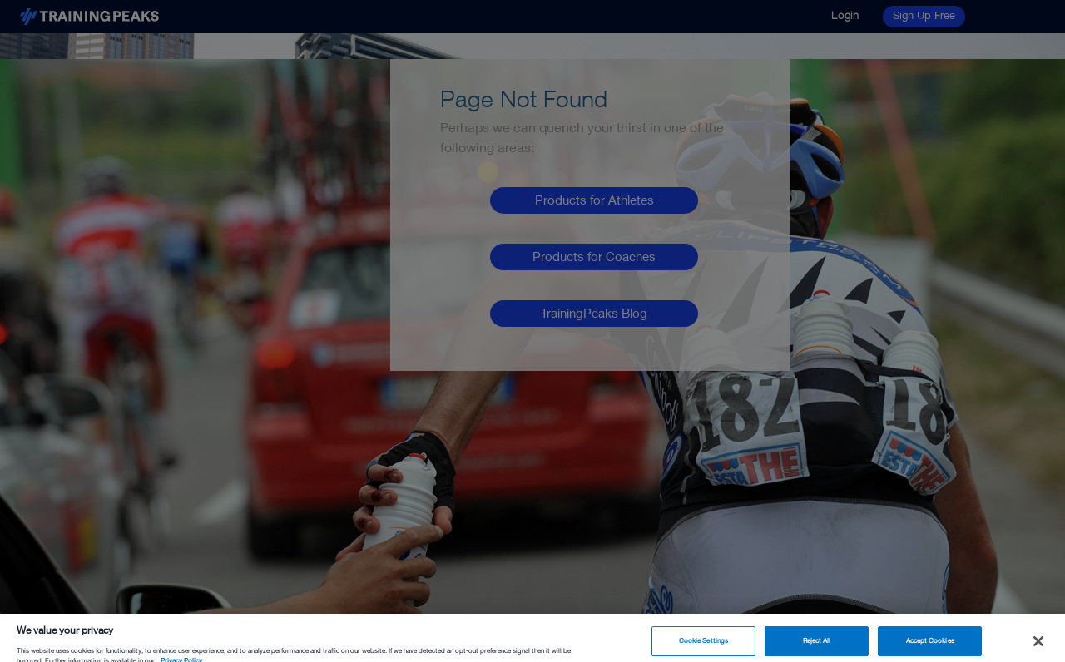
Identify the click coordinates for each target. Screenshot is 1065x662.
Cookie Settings (703, 644)
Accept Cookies (930, 644)
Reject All (817, 644)
